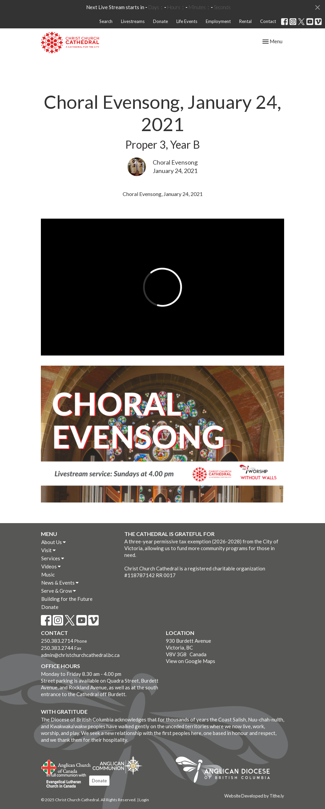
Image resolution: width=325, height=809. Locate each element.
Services (52, 558)
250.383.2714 (57, 641)
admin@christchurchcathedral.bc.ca (80, 655)
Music (48, 574)
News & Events (60, 583)
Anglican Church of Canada (66, 766)
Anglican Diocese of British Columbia (226, 771)
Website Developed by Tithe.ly (254, 796)
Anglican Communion (117, 765)
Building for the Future (67, 599)
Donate (160, 21)
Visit (48, 550)
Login (144, 799)
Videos (51, 566)
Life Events (186, 21)
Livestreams (133, 21)
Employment (218, 21)
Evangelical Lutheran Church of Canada (63, 781)
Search (105, 21)
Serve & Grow (58, 591)
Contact (268, 21)
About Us (53, 542)
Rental (245, 21)
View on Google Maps (190, 661)
